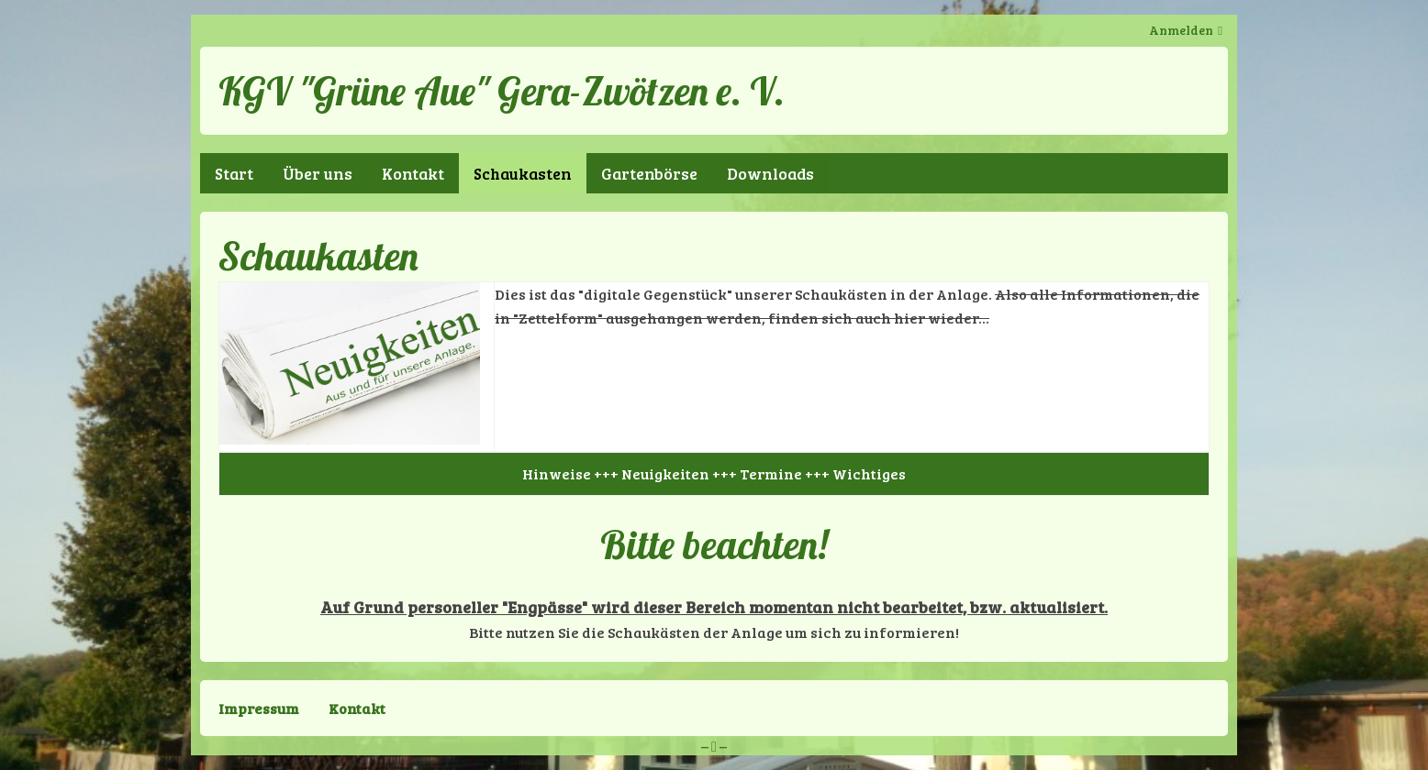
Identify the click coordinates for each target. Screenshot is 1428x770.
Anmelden (1181, 29)
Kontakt (413, 173)
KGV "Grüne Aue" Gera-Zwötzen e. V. (501, 91)
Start (234, 173)
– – (714, 745)
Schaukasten (523, 173)
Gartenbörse (649, 173)
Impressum (258, 708)
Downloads (770, 173)
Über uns (317, 173)
